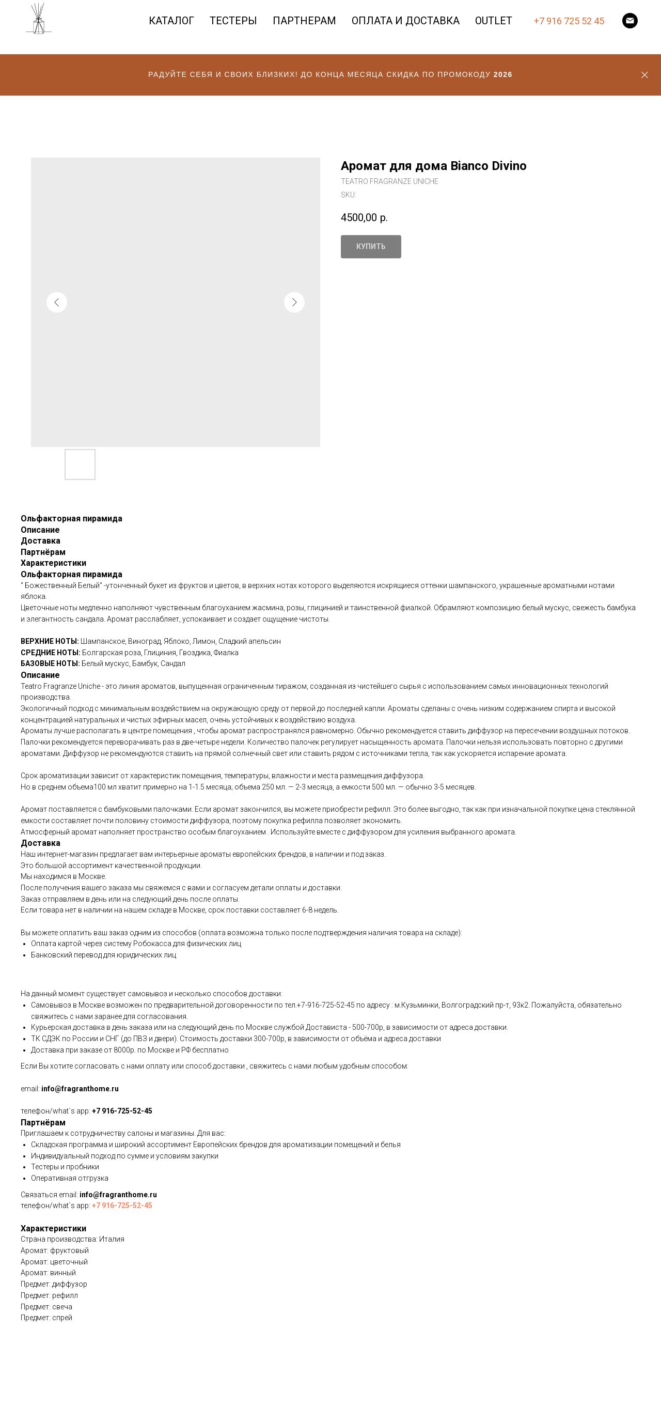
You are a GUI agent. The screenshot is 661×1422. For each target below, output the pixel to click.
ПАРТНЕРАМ (304, 20)
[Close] (645, 75)
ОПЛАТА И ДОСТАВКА (406, 20)
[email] (630, 20)
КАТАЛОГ (171, 20)
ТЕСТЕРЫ (233, 20)
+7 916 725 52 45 (569, 21)
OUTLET (493, 20)
